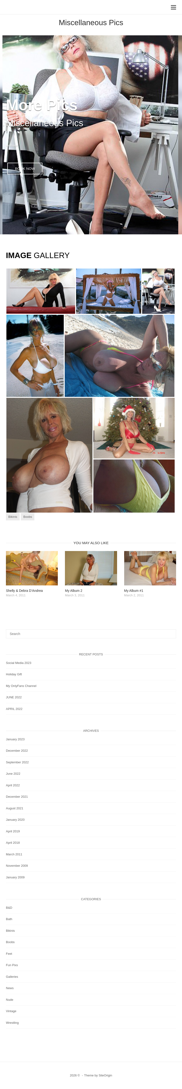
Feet (9, 953)
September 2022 (17, 762)
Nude (9, 999)
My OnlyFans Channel (21, 686)
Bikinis (12, 517)
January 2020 (15, 819)
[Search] (171, 631)
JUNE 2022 (14, 697)
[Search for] (91, 633)
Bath (9, 919)
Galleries (12, 976)
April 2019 (13, 831)
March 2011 (14, 854)
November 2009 (17, 865)
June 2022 (13, 773)
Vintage (11, 1011)
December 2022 (17, 750)
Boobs (27, 517)
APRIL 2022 (14, 709)
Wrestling (12, 1022)
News (10, 988)
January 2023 (15, 739)
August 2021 (14, 808)
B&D (9, 907)
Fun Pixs (12, 965)
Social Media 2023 (18, 663)
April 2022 (13, 785)
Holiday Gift (14, 674)
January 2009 (15, 877)
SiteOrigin (105, 1075)
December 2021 (17, 796)
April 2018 (13, 842)
